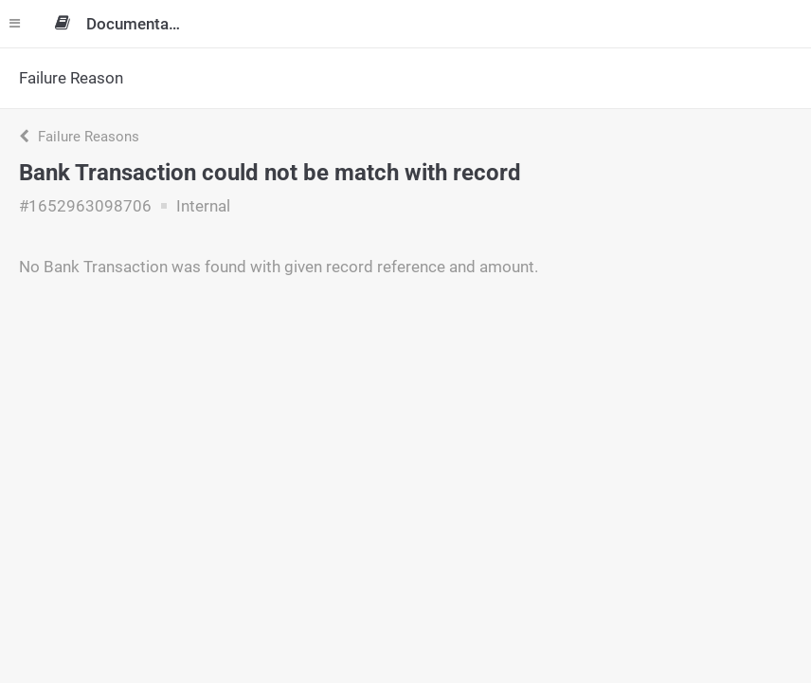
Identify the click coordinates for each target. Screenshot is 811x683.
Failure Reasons (79, 136)
